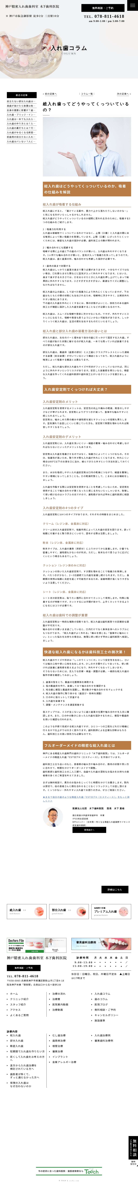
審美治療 (57, 1051)
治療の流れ (59, 993)
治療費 (56, 999)
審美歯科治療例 (104, 1040)
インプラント (60, 1056)
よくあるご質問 (19, 1015)
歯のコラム (101, 999)
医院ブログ (101, 1004)
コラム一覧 (87, 93)
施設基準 (100, 1020)
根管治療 (57, 1046)
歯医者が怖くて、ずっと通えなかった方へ (24, 1075)
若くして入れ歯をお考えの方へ (27, 1058)
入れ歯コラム (103, 993)
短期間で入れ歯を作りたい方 (27, 1051)
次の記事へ (123, 93)
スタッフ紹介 (18, 1004)
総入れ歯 (15, 1035)
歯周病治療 (59, 1040)
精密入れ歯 (16, 1046)
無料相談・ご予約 (103, 8)
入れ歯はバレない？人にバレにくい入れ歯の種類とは (35, 141)
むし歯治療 (59, 1035)
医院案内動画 (60, 1004)
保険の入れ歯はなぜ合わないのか (20, 1084)
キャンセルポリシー (107, 1015)
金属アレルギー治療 (64, 1062)
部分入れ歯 (16, 1040)
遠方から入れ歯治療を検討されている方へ (23, 1067)
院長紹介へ (89, 830)
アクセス (15, 1009)
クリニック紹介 (19, 999)
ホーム (14, 993)
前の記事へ (51, 93)
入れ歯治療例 (103, 1035)
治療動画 (57, 1009)
